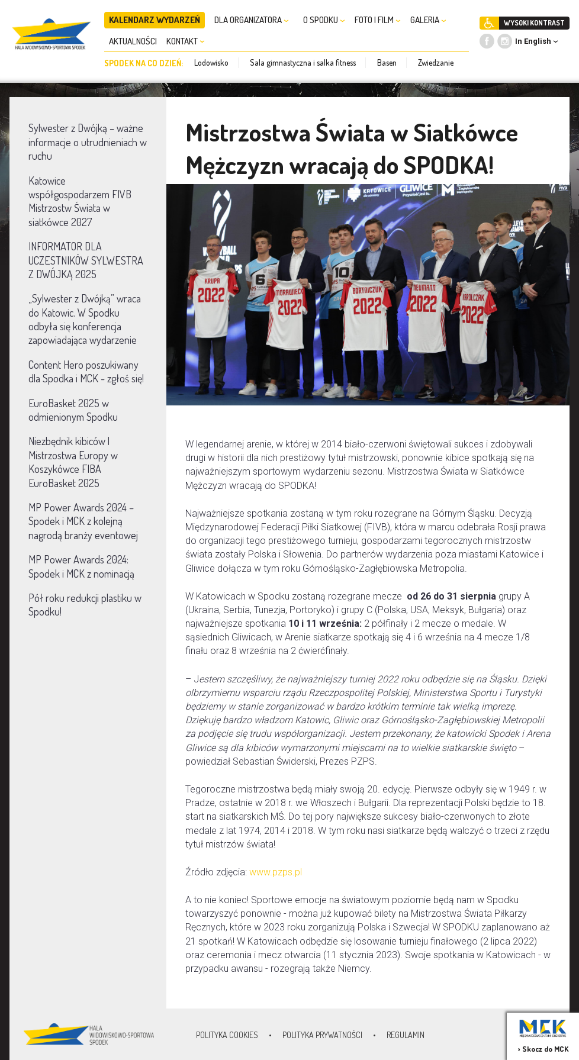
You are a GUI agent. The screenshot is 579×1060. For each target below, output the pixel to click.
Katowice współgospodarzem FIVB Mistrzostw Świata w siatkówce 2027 (79, 201)
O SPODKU (324, 19)
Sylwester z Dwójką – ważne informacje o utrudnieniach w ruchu (87, 141)
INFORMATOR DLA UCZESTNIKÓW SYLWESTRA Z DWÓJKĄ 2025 (85, 260)
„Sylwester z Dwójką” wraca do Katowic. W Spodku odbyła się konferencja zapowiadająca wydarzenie (84, 319)
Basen (387, 62)
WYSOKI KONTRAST (534, 22)
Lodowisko (211, 62)
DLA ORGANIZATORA (251, 19)
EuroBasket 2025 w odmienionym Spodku (73, 410)
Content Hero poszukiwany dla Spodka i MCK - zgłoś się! (86, 371)
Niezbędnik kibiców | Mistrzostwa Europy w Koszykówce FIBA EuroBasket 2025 (73, 461)
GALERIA (428, 19)
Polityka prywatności (322, 1035)
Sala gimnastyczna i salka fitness (303, 62)
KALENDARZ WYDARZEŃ (154, 19)
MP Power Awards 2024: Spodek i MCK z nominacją (81, 566)
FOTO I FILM (378, 19)
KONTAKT (185, 41)
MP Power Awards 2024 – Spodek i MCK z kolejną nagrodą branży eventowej (83, 521)
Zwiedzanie (435, 62)
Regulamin (405, 1035)
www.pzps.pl (275, 872)
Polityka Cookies (227, 1035)
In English (533, 41)
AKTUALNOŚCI (133, 41)
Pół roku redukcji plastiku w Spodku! (84, 604)
